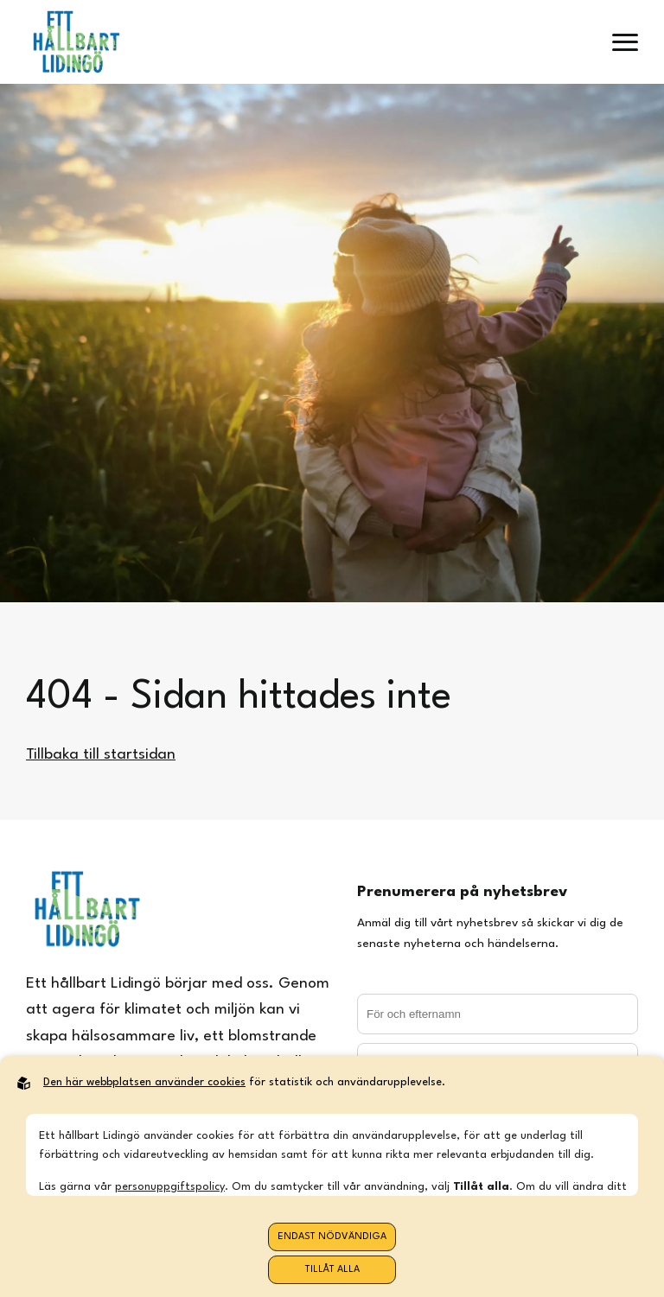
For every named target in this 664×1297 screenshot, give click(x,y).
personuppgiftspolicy (170, 1186)
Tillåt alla (332, 1270)
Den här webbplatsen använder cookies (144, 1082)
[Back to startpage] (75, 41)
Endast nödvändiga (332, 1237)
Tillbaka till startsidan (101, 754)
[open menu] (625, 42)
